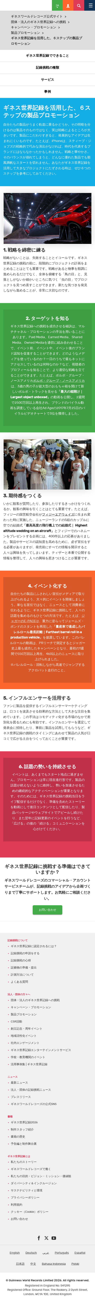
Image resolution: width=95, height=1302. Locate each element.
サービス (47, 79)
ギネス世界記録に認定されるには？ (34, 946)
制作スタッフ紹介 (22, 1129)
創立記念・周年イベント (26, 1028)
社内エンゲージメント (25, 1043)
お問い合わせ (47, 909)
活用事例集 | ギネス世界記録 (29, 1064)
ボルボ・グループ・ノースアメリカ (59, 381)
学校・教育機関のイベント (28, 1057)
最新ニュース (19, 1082)
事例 (47, 91)
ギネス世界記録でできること (47, 55)
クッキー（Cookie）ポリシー (29, 1211)
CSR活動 (16, 1021)
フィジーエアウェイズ (58, 514)
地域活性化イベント (24, 1035)
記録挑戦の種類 (47, 67)
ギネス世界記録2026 (24, 1122)
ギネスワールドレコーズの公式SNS (34, 1104)
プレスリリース (21, 1097)
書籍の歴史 (18, 1136)
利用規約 (16, 1204)
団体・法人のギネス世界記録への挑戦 (38, 22)
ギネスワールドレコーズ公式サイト (37, 16)
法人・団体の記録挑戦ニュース (31, 1089)
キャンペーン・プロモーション (33, 27)
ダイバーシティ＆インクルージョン (34, 1183)
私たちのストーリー (24, 1162)
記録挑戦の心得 (21, 960)
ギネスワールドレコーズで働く (31, 1169)
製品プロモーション (25, 33)
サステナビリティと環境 (26, 1190)
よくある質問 (19, 981)
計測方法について (22, 974)
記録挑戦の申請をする (25, 953)
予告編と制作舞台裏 (24, 1143)
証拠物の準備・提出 (24, 967)
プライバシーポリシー (25, 1197)
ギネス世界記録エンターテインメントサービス (41, 1050)
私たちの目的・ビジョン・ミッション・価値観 (41, 1176)
